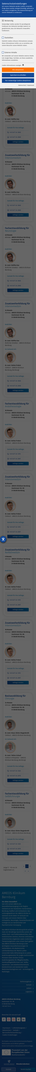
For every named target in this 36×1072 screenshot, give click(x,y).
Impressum (30, 85)
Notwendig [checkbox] (9, 21)
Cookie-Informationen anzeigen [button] (13, 65)
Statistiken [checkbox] (9, 38)
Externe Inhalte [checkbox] (11, 52)
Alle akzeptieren (18, 70)
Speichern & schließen (18, 75)
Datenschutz (22, 85)
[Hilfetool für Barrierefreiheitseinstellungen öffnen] (3, 539)
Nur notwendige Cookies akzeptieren (18, 80)
